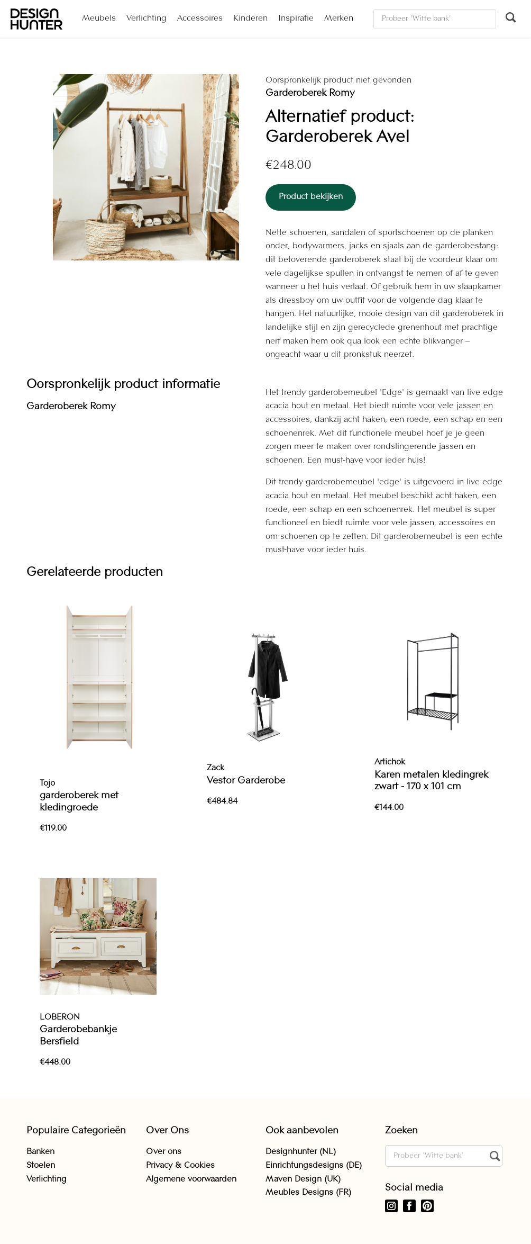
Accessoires (200, 18)
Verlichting (146, 18)
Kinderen (250, 18)
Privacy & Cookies (180, 1165)
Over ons (163, 1152)
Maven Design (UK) (303, 1179)
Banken (40, 1152)
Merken (338, 18)
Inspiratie (296, 18)
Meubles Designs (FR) (308, 1192)
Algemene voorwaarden (191, 1179)
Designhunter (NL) (301, 1152)
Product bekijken (311, 197)
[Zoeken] (434, 19)
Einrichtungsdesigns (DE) (314, 1165)
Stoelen (40, 1165)
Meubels (99, 18)
